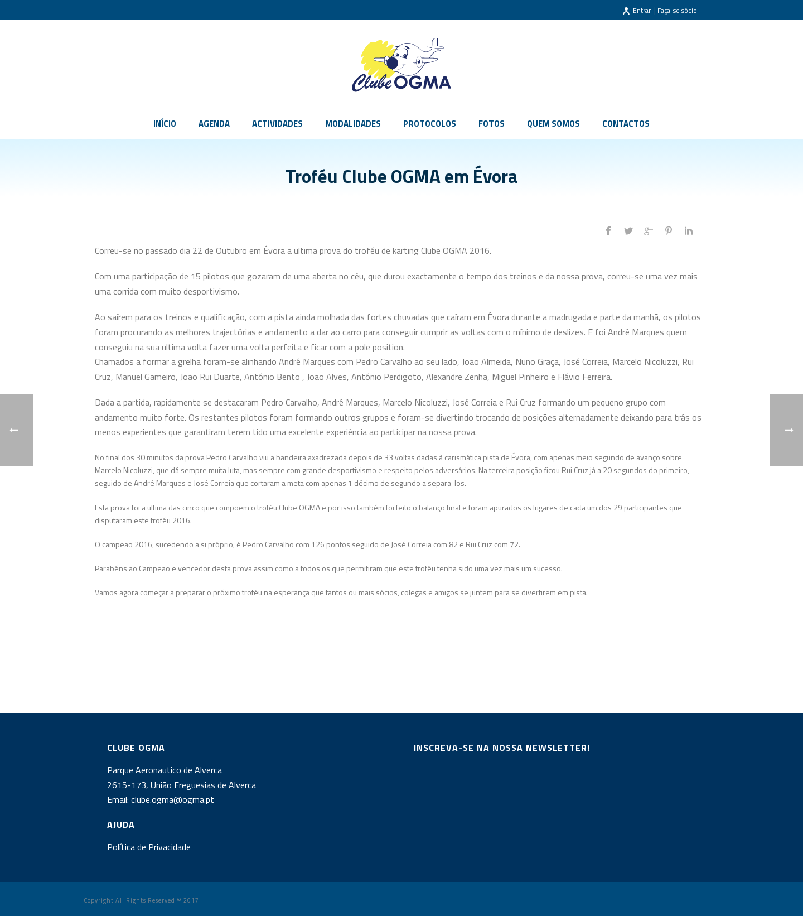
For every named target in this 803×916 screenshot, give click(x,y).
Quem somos (553, 123)
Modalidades (353, 123)
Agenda (214, 123)
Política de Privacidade (149, 847)
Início (164, 123)
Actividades (277, 123)
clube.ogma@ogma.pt (173, 799)
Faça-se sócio (677, 10)
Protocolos (429, 123)
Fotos (491, 123)
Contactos (626, 123)
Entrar (636, 10)
